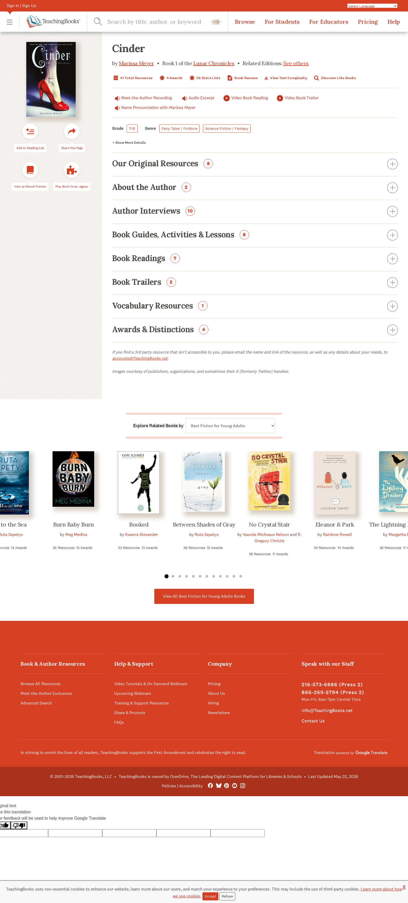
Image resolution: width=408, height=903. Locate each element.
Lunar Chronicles (213, 63)
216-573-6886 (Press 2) (332, 684)
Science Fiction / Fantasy (226, 128)
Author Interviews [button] (255, 212)
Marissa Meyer (136, 63)
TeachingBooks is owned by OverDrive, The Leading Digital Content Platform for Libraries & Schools (210, 776)
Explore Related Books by (158, 426)
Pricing (368, 21)
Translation (350, 752)
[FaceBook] (210, 786)
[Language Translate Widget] (372, 6)
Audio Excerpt (197, 98)
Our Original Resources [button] (255, 164)
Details (129, 142)
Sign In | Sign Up (21, 5)
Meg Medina (76, 534)
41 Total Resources (132, 78)
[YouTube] (234, 786)
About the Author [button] (255, 188)
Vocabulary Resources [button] (255, 307)
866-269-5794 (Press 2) (333, 692)
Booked (138, 524)
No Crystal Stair (269, 524)
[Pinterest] (226, 786)
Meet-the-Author (142, 98)
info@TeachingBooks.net (327, 710)
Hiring (213, 703)
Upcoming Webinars (132, 693)
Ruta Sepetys (207, 534)
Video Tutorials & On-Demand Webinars (150, 683)
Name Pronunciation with (153, 107)
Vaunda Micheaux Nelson (266, 534)
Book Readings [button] (255, 259)
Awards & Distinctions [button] (255, 330)
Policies (169, 786)
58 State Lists (204, 78)
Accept (210, 896)
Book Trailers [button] (255, 283)
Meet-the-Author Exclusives (46, 693)
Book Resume (242, 78)
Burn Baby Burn (73, 524)
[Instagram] (242, 786)
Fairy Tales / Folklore (179, 128)
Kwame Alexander (141, 534)
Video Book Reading (245, 98)
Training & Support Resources (141, 703)
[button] (9, 21)
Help (393, 21)
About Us (216, 693)
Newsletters (219, 712)
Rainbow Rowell (337, 534)
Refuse (227, 896)
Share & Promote (129, 712)
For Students (282, 21)
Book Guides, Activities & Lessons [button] (255, 235)
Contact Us (313, 721)
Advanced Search (36, 703)
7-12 (132, 128)
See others (296, 63)
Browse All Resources (41, 683)
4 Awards (170, 78)
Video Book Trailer (297, 98)
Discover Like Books (334, 78)
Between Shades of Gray (204, 524)
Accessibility (191, 786)
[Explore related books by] (230, 425)
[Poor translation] (19, 825)
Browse (245, 21)
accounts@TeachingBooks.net (140, 358)
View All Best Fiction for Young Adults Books (204, 596)
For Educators (328, 21)
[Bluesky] (218, 786)
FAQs (119, 722)
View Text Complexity (285, 78)
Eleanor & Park (334, 524)
